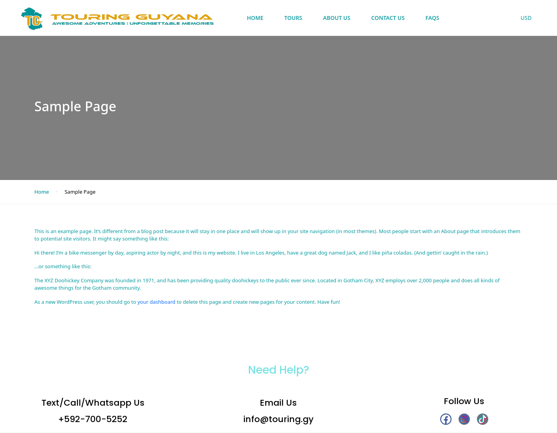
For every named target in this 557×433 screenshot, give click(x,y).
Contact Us (388, 17)
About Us (336, 17)
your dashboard (156, 301)
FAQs (432, 17)
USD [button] (526, 17)
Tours (293, 17)
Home (255, 17)
